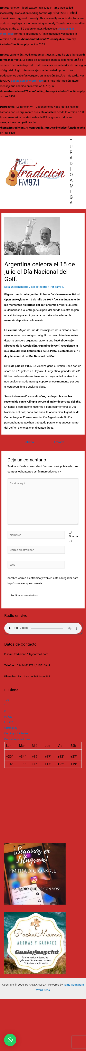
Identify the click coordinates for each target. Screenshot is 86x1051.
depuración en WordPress (27, 80)
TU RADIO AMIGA (72, 171)
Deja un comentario (16, 286)
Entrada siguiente (59, 443)
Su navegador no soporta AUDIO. (43, 628)
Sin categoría (39, 286)
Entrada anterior (27, 443)
